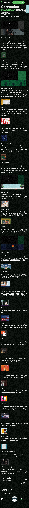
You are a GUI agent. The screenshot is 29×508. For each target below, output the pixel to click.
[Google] (27, 491)
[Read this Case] (14, 35)
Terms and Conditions (22, 483)
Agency (26, 479)
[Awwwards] (27, 9)
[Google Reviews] (24, 499)
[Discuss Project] (18, 2)
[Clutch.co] (14, 499)
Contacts (25, 482)
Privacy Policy (24, 484)
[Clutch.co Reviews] (4, 499)
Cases (26, 480)
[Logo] (5, 2)
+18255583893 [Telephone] (5, 492)
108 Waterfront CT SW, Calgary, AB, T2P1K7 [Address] (7, 490)
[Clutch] (24, 491)
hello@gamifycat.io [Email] (6, 480)
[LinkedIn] (22, 491)
